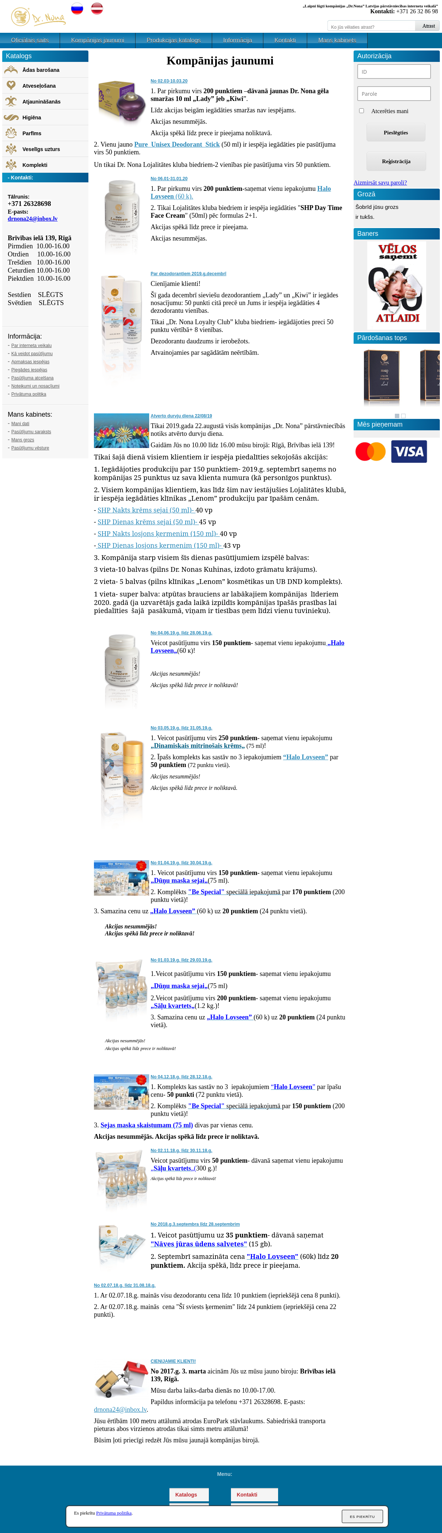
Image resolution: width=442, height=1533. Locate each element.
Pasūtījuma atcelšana (32, 378)
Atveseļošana (39, 86)
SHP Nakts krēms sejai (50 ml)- (146, 509)
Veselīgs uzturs (41, 149)
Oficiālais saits (30, 40)
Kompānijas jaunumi (97, 40)
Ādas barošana (40, 70)
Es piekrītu (362, 1517)
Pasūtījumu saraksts (31, 431)
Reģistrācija (396, 161)
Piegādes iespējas (29, 369)
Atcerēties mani (389, 111)
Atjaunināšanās (41, 102)
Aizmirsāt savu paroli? (380, 182)
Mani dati (20, 423)
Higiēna (31, 117)
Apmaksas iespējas (30, 361)
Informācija (237, 40)
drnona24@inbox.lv (120, 1409)
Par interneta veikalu (31, 345)
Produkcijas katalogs (174, 40)
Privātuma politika (28, 394)
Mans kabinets (337, 40)
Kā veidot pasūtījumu (32, 353)
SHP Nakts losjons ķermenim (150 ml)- (159, 533)
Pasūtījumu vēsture (30, 448)
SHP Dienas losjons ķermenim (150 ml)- (160, 545)
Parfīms (31, 133)
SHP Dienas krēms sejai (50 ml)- (148, 521)
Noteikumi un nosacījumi (35, 386)
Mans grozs (22, 439)
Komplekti (35, 165)
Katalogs (186, 1495)
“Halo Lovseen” (305, 757)
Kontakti (285, 40)
